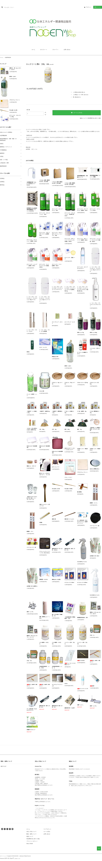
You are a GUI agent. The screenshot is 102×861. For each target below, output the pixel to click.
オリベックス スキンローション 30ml (44, 213)
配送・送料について (31, 834)
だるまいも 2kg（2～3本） (57, 383)
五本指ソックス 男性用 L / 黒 (82, 449)
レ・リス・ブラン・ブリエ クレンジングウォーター (95, 304)
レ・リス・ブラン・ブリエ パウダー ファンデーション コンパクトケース (57, 288)
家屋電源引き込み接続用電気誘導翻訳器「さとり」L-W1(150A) (32, 210)
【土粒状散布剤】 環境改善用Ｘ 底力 (70, 618)
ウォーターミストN (82, 688)
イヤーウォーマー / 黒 (94, 525)
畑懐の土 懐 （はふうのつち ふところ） (32, 636)
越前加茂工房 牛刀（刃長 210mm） (57, 549)
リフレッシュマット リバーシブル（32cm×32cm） (44, 552)
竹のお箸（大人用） (13, 110)
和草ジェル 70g (80, 332)
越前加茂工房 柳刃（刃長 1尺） (70, 549)
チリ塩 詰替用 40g (81, 411)
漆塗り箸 (54, 519)
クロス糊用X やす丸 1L (44, 643)
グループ (55, 49)
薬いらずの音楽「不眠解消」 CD (57, 615)
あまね (66, 683)
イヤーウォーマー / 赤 (31, 547)
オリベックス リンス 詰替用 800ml (57, 265)
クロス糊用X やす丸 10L (57, 643)
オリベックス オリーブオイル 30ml (57, 209)
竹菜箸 (40, 522)
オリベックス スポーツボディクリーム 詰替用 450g (44, 234)
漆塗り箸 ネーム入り (69, 519)
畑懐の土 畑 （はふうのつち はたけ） (15, 69)
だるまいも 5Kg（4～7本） (70, 383)
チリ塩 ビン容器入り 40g (70, 412)
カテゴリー (43, 49)
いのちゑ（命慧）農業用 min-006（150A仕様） (70, 184)
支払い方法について (31, 831)
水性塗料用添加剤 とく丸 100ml (44, 667)
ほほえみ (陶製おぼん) (94, 468)
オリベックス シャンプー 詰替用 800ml (32, 265)
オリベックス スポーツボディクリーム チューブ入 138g (57, 234)
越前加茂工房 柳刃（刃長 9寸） (57, 706)
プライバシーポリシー (32, 841)
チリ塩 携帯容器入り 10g (94, 412)
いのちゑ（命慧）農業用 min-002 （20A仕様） (44, 181)
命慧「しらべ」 (80, 704)
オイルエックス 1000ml (82, 582)
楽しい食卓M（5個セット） (32, 685)
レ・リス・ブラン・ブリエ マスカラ (32, 330)
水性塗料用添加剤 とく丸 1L (57, 667)
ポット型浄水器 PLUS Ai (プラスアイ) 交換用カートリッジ (82, 522)
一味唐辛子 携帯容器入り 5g (57, 412)
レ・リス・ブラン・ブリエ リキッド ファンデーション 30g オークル (32, 298)
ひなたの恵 (41, 391)
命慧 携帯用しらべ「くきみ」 (44, 617)
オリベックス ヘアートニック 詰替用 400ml (32, 240)
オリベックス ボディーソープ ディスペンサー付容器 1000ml (70, 240)
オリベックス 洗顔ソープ (70, 258)
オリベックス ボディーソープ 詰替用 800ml (82, 239)
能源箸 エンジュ (93, 502)
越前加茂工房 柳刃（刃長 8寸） (44, 706)
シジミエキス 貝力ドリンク (95, 349)
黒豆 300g (67, 429)
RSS (28, 843)
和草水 (28, 351)
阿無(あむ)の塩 (55, 356)
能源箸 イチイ (30, 531)
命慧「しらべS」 (93, 705)
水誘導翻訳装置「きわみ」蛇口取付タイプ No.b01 (31, 184)
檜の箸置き (79, 491)
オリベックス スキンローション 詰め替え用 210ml (70, 214)
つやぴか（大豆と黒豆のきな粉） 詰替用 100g (32, 429)
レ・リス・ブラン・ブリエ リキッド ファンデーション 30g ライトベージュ (44, 299)
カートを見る (47, 831)
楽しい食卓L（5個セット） (95, 661)
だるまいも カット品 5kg (94, 383)
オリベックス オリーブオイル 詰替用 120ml (82, 209)
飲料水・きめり (12, 76)
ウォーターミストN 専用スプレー (70, 664)
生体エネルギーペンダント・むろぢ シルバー (70, 449)
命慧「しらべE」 (30, 611)
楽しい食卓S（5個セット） (44, 685)
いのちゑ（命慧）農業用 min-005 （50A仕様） (57, 182)
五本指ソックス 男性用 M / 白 (95, 449)
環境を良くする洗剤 (56, 579)
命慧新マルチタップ (31, 729)
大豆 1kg (54, 429)
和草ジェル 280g (93, 332)
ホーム (33, 49)
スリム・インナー (68, 477)
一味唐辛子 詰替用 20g (44, 411)
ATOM (31, 843)
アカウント (88, 7)
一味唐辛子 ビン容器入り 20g (32, 412)
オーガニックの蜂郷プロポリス (82, 353)
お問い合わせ (67, 49)
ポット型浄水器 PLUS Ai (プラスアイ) (32, 709)
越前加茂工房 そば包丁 (70, 707)
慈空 (92, 685)
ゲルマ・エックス (43, 347)
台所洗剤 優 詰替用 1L (32, 586)
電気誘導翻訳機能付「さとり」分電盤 (95, 176)
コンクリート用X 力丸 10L (82, 643)
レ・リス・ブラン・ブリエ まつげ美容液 (44, 330)
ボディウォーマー (55, 467)
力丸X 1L (92, 635)
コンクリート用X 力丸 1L (70, 643)
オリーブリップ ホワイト (57, 322)
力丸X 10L (29, 660)
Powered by (10, 858)
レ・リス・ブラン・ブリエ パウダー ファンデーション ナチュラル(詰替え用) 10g (70, 289)
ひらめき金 (80, 660)
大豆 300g (41, 429)
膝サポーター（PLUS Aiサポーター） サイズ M (44, 474)
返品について (83, 118)
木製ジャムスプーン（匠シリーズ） (44, 505)
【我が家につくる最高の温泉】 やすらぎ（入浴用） (95, 429)
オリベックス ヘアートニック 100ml (95, 209)
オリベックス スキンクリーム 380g (15, 116)
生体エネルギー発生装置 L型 (44, 447)
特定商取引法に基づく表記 (94, 118)
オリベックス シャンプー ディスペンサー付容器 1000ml (95, 240)
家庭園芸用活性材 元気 (82, 617)
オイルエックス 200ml (69, 582)
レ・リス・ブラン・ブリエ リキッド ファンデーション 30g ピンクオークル (95, 269)
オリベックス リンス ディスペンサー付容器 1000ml (44, 266)
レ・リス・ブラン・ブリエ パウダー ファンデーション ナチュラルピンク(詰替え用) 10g (82, 289)
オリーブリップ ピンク (70, 322)
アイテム (97, 7)
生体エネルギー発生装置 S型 (32, 447)
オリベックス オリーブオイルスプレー (82, 268)
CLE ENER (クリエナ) (82, 561)
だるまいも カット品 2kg (82, 382)
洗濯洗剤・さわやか (43, 579)
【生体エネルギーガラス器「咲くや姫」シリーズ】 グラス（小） (32, 498)
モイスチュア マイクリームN (57, 685)
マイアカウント (47, 829)
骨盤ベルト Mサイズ (31, 466)
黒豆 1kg (79, 429)
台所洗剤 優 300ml (94, 555)
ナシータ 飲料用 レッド (32, 395)
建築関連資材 (8, 57)
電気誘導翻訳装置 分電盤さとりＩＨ (82, 176)
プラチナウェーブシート (14, 100)
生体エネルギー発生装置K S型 (57, 452)
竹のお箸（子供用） (69, 488)
